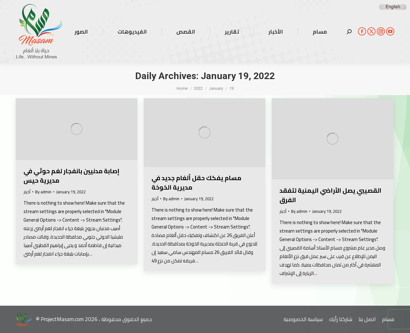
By (43, 192)
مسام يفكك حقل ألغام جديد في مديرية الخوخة (196, 182)
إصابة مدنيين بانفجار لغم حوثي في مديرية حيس (72, 175)
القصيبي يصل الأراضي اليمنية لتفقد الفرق (330, 195)
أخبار (27, 192)
